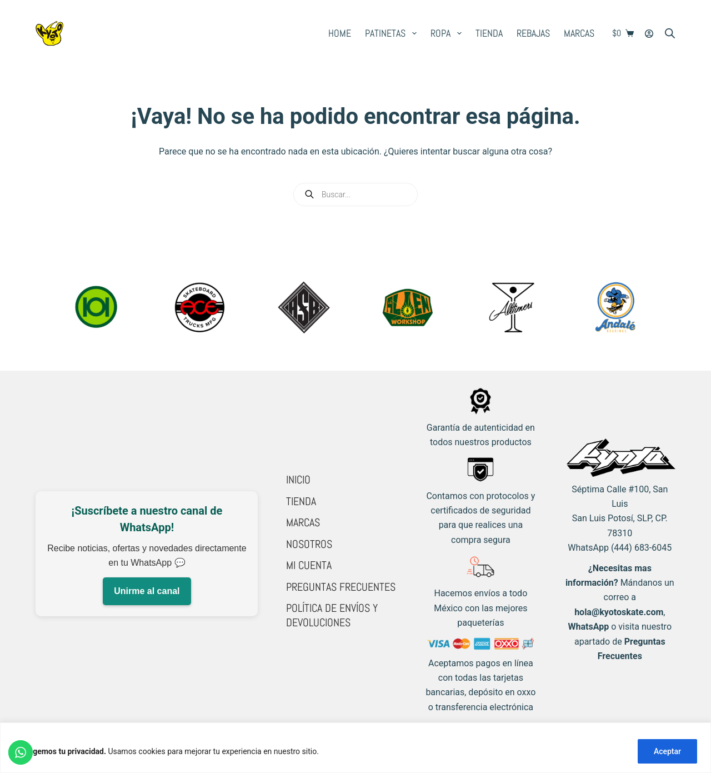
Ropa (448, 33)
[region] (355, 747)
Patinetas (393, 33)
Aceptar (667, 751)
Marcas (579, 33)
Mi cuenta (309, 565)
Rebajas (533, 33)
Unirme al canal (146, 591)
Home (339, 33)
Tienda (489, 33)
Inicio (298, 479)
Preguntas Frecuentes (340, 587)
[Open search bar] (669, 33)
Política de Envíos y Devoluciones (332, 615)
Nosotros (309, 544)
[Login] (649, 33)
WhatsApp (588, 626)
